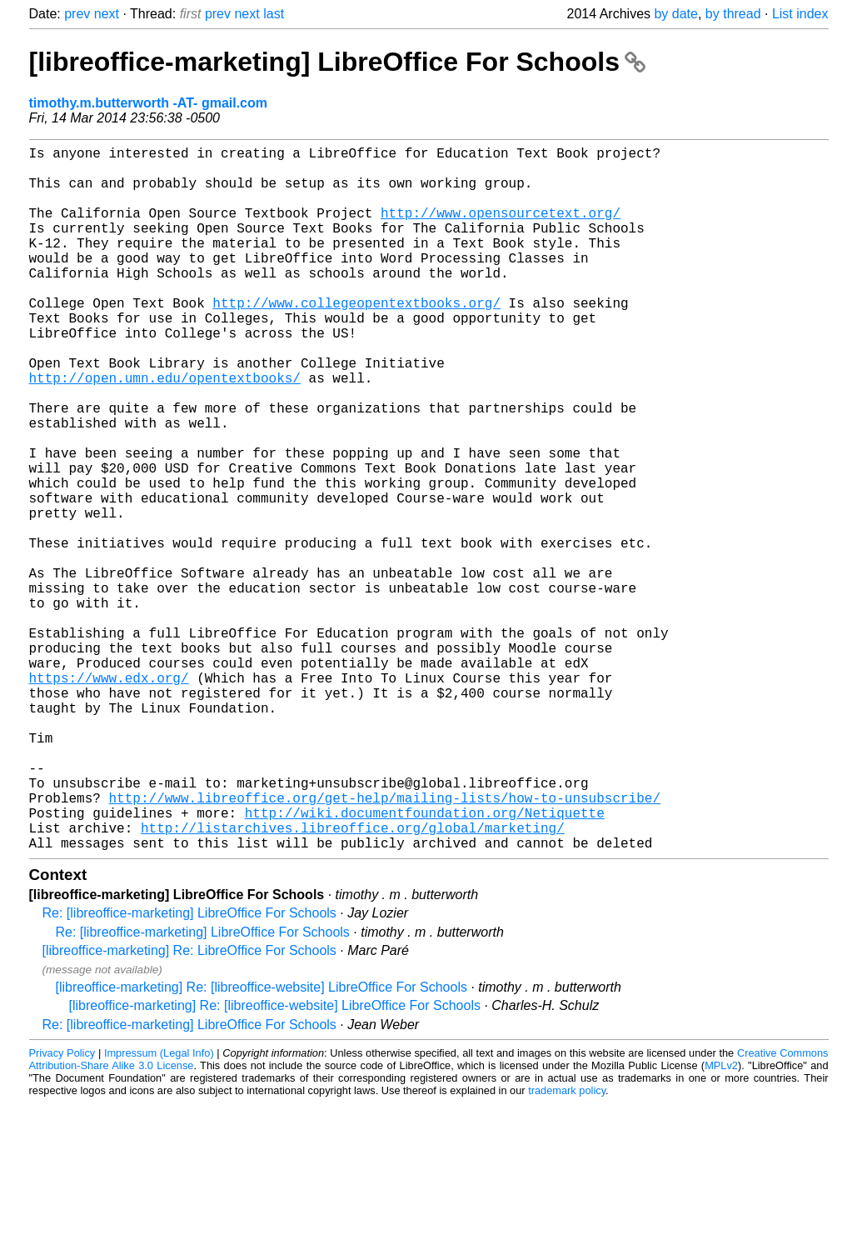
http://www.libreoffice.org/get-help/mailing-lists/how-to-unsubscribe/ (384, 944)
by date (675, 14)
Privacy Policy (62, 1209)
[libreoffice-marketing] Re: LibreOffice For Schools (189, 1107)
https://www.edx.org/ (109, 797)
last (273, 14)
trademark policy (566, 1247)
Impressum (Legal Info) (159, 1209)
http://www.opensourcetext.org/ (500, 229)
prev (77, 14)
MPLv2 (721, 1222)
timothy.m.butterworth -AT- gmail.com (148, 103)
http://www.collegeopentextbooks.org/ (356, 339)
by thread (733, 14)
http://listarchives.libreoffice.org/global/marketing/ (353, 981)
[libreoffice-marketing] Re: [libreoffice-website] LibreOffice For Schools (261, 1144)
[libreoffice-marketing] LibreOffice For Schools (337, 62)
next (106, 14)
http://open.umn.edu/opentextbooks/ (165, 431)
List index (800, 14)
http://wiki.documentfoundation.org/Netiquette (425, 962)
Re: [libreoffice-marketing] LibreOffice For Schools (189, 1069)
